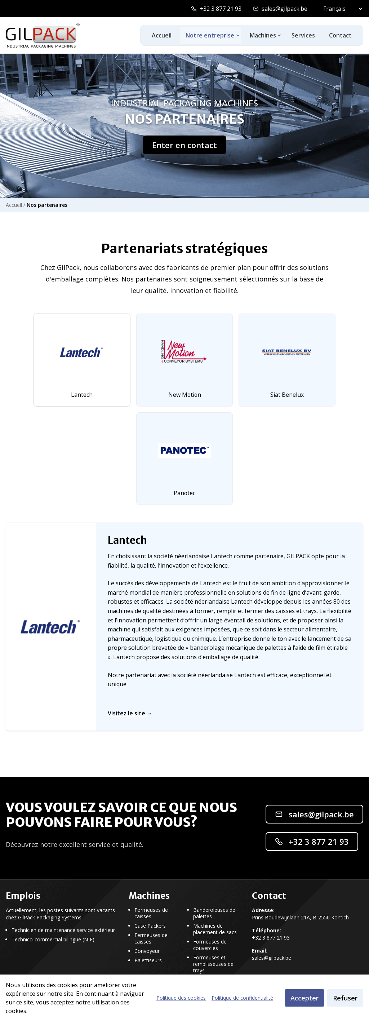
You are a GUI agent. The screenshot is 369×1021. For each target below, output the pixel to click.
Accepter (304, 998)
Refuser (345, 998)
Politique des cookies (181, 997)
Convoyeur (147, 951)
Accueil (160, 35)
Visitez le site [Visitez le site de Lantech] (130, 713)
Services (302, 35)
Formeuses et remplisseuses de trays (213, 964)
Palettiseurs (148, 960)
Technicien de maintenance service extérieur (63, 930)
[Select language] (341, 8)
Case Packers (150, 926)
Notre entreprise (209, 35)
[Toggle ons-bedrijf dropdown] (237, 35)
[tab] (81, 360)
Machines (262, 35)
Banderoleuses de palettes (214, 913)
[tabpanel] (184, 627)
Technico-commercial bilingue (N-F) (53, 939)
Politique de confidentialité (242, 997)
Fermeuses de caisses (151, 938)
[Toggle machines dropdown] (278, 35)
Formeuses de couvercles (210, 944)
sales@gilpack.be (284, 9)
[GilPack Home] (43, 35)
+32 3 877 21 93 (220, 9)
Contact (340, 35)
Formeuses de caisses (151, 913)
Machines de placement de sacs (215, 929)
